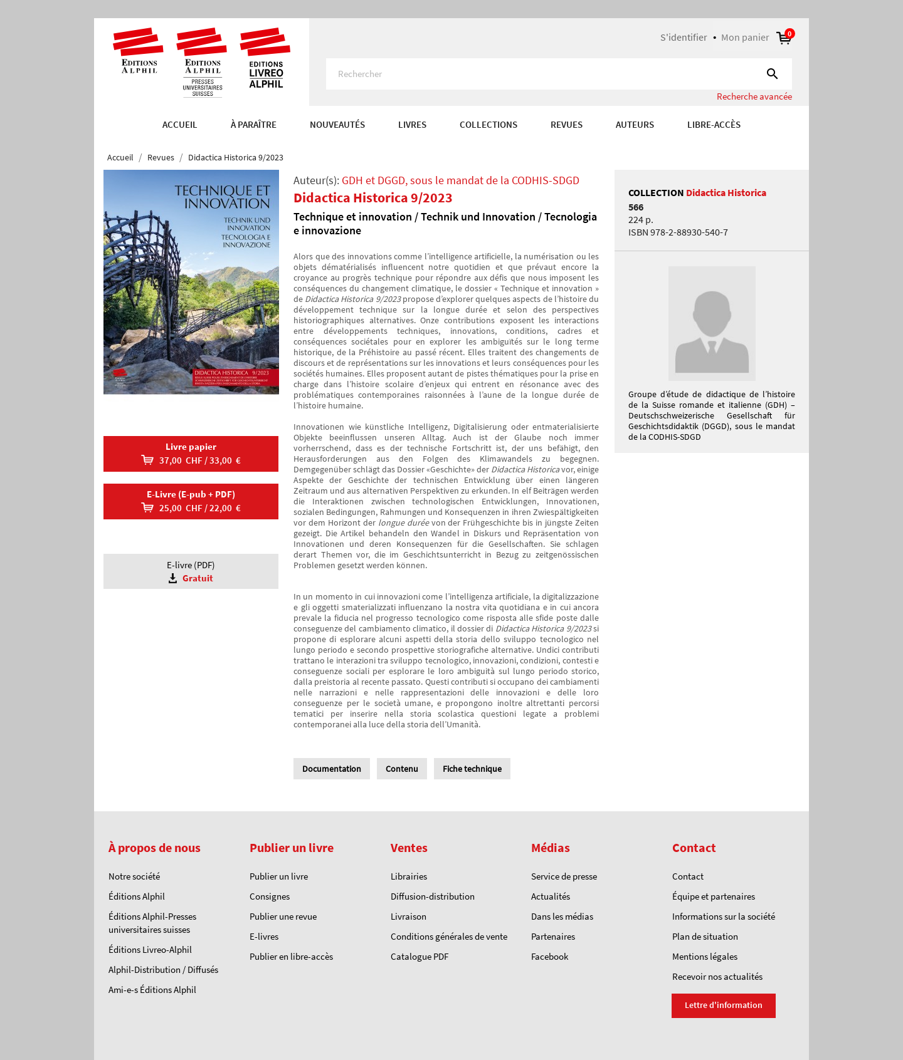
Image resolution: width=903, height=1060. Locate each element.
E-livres (264, 936)
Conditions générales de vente (449, 936)
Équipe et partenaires (713, 896)
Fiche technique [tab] (472, 768)
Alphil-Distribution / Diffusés (163, 969)
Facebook (549, 956)
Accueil (180, 124)
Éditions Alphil (136, 896)
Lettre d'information (724, 1005)
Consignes (270, 896)
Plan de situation (705, 936)
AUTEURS (635, 124)
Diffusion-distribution (433, 896)
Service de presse (564, 876)
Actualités (550, 896)
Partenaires (553, 936)
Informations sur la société (723, 916)
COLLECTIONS (488, 124)
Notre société (134, 876)
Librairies (409, 876)
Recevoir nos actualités (717, 976)
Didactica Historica (726, 192)
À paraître (254, 124)
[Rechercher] (559, 74)
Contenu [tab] (402, 768)
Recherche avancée (754, 96)
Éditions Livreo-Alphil (150, 949)
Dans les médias (562, 916)
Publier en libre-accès (291, 956)
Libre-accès (714, 124)
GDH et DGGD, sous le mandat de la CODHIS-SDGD (460, 180)
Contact (688, 876)
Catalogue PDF (419, 956)
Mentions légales (704, 956)
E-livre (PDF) (191, 572)
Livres (412, 124)
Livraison (408, 916)
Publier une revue (283, 916)
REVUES (567, 124)
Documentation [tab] (331, 768)
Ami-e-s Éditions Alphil (152, 989)
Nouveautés (337, 124)
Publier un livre (279, 876)
